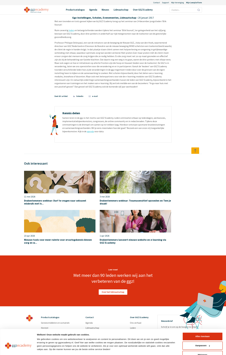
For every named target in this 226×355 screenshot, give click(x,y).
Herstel (44, 292)
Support (165, 2)
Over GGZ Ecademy (143, 9)
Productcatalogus (75, 9)
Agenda (93, 9)
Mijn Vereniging (177, 2)
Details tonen (43, 349)
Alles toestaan (202, 329)
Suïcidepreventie (49, 302)
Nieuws (105, 9)
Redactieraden (137, 312)
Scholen (96, 17)
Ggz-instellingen (81, 17)
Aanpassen (202, 338)
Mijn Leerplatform (194, 2)
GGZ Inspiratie (137, 317)
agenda (90, 131)
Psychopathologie (50, 297)
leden (71, 30)
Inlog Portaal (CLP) (94, 307)
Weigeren (202, 347)
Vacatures (134, 302)
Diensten (134, 307)
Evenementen (111, 17)
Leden (133, 292)
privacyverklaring (176, 318)
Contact (156, 2)
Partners (134, 297)
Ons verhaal (135, 287)
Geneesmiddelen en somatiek (55, 287)
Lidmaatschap (121, 9)
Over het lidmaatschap (113, 256)
